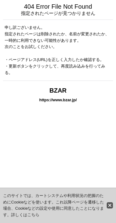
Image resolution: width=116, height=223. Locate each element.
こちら (33, 214)
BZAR (58, 90)
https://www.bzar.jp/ (58, 100)
